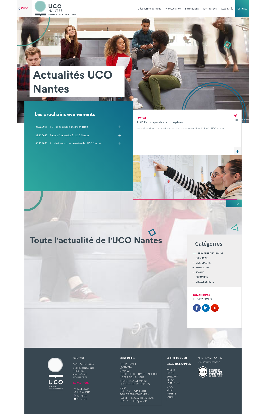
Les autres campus (179, 363)
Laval (170, 386)
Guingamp (172, 376)
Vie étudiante (173, 8)
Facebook (197, 308)
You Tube (215, 308)
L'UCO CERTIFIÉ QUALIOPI (133, 401)
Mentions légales (210, 357)
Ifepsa (170, 380)
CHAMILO (125, 370)
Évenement (202, 257)
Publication (202, 267)
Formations (192, 8)
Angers (171, 369)
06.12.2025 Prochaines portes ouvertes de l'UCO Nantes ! (68, 143)
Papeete (171, 393)
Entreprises (210, 8)
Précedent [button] (230, 203)
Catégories (208, 243)
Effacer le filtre (205, 281)
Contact (242, 8)
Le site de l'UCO (177, 357)
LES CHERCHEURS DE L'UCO (135, 384)
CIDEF (123, 387)
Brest (170, 373)
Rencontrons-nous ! (210, 253)
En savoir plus (237, 151)
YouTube (82, 399)
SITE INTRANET (128, 363)
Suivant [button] (238, 203)
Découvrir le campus (149, 8)
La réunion (173, 383)
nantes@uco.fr (80, 373)
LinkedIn (82, 395)
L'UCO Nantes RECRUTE (133, 391)
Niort (170, 390)
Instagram (83, 392)
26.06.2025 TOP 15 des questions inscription (61, 126)
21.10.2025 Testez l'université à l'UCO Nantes (62, 135)
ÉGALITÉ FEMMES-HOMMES (134, 394)
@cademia (126, 367)
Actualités (227, 8)
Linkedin (206, 308)
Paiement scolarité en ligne (137, 397)
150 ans (200, 272)
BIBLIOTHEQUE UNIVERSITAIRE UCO (139, 374)
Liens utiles (127, 357)
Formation (202, 276)
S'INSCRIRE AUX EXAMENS (133, 380)
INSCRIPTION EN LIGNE (132, 377)
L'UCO (24, 8)
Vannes (171, 397)
